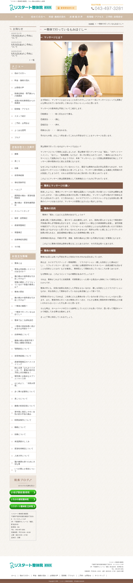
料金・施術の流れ (57, 18)
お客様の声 (76, 18)
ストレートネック (22, 211)
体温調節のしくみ (22, 441)
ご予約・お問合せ (114, 18)
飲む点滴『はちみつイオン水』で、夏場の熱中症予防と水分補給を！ (25, 370)
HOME (91, 24)
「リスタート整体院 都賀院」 (66, 581)
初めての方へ (38, 18)
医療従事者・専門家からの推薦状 (25, 94)
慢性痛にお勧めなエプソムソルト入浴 (25, 377)
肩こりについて (21, 399)
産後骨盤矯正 (20, 225)
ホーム (19, 18)
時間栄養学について (23, 420)
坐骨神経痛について (23, 356)
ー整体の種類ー (21, 306)
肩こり (17, 161)
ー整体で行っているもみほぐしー (25, 313)
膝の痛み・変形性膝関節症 (25, 204)
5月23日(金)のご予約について (22, 45)
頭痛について (20, 434)
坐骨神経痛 (19, 175)
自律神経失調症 (21, 240)
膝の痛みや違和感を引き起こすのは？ (25, 299)
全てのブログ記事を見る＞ (26, 486)
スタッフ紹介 (20, 116)
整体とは (18, 263)
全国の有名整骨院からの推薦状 (25, 102)
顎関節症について (22, 349)
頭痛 (16, 168)
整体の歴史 (19, 292)
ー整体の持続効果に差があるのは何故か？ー (25, 327)
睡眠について (20, 427)
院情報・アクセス (95, 18)
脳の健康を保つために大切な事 (25, 463)
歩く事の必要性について (25, 392)
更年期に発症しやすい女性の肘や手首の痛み (25, 413)
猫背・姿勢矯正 (21, 218)
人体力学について (22, 456)
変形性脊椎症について (24, 449)
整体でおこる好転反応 (24, 320)
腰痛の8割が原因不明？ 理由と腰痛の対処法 (25, 341)
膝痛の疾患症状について (25, 406)
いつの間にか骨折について (25, 470)
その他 (17, 247)
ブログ (17, 137)
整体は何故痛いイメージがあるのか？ (25, 270)
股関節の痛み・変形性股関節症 (25, 197)
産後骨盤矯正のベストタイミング (25, 363)
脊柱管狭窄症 (20, 182)
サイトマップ (100, 575)
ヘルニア (18, 190)
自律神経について (22, 334)
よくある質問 (20, 130)
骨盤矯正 (18, 232)
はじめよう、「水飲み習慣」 (25, 384)
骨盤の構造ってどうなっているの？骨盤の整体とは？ (25, 284)
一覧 (33, 60)
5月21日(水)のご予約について (22, 55)
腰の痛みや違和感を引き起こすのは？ (25, 277)
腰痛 (16, 154)
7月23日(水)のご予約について (22, 37)
